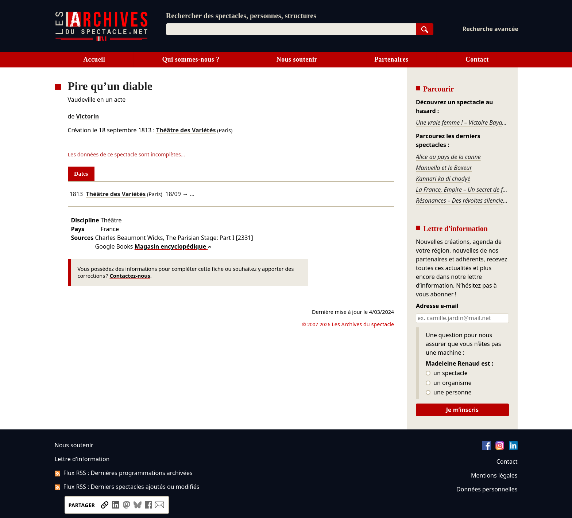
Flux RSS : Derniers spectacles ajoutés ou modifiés (127, 487)
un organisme (448, 383)
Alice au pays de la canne (448, 157)
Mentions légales (494, 475)
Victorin (87, 116)
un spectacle (447, 373)
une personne (448, 392)
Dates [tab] (81, 174)
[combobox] (291, 29)
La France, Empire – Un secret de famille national (462, 190)
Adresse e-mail (437, 306)
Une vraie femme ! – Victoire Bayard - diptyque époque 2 (462, 122)
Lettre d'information (82, 459)
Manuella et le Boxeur (444, 168)
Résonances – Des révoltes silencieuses (462, 200)
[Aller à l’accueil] (101, 39)
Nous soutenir (297, 59)
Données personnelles (486, 489)
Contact (477, 59)
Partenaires (391, 59)
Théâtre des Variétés (186, 130)
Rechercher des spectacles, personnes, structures (241, 16)
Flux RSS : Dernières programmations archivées (124, 473)
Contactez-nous (130, 275)
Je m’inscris (462, 410)
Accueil (94, 59)
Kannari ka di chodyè (443, 179)
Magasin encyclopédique (170, 246)
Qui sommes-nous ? (190, 59)
